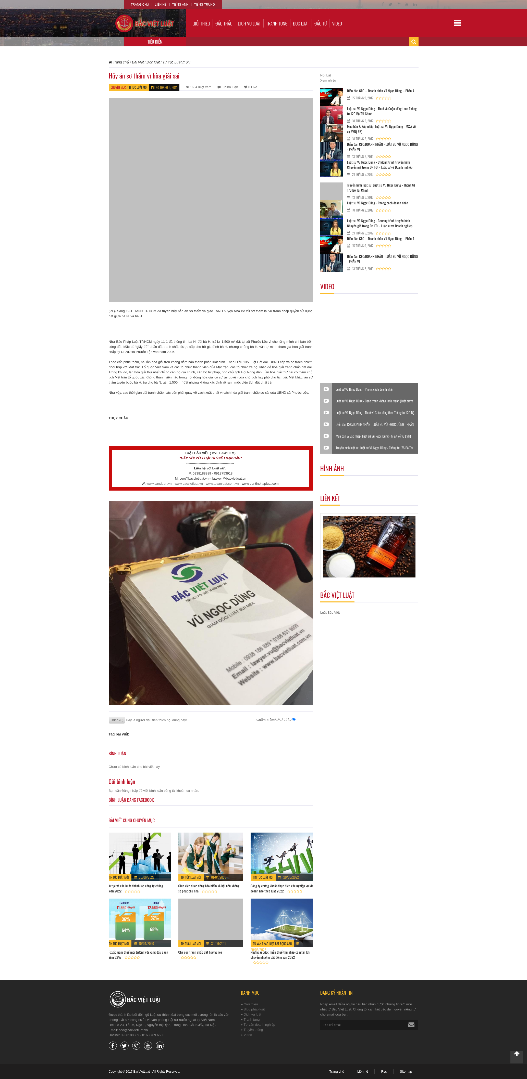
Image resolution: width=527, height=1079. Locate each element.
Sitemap (406, 1071)
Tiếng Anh (180, 4)
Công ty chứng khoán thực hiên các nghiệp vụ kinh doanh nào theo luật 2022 (283, 888)
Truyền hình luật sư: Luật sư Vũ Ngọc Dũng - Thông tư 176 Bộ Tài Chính (381, 187)
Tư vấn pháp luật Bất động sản (272, 943)
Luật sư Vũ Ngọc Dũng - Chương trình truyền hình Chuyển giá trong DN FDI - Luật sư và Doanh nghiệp (379, 164)
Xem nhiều (328, 80)
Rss (384, 1071)
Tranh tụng (277, 23)
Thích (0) (117, 720)
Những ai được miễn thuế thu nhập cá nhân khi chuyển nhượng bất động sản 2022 (280, 954)
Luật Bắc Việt (330, 612)
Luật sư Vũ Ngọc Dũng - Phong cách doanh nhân (377, 202)
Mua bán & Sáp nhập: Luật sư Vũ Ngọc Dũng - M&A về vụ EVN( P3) (381, 129)
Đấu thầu (223, 23)
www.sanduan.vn (158, 483)
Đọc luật (301, 23)
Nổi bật (325, 75)
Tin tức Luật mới (137, 87)
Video (337, 23)
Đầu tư (320, 23)
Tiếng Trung (204, 4)
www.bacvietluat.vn (189, 483)
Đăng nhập (129, 791)
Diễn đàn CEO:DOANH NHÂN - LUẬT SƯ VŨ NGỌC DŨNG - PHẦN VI (382, 146)
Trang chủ (140, 4)
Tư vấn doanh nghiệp (259, 1025)
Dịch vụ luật (249, 23)
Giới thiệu (201, 23)
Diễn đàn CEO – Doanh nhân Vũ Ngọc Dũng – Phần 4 (380, 90)
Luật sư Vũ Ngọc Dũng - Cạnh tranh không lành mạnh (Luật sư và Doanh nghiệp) (374, 400)
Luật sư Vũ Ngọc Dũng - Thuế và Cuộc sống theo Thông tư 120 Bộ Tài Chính (382, 111)
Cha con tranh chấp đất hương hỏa (200, 952)
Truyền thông (253, 1030)
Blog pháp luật (254, 1009)
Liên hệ (161, 4)
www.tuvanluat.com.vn (222, 483)
